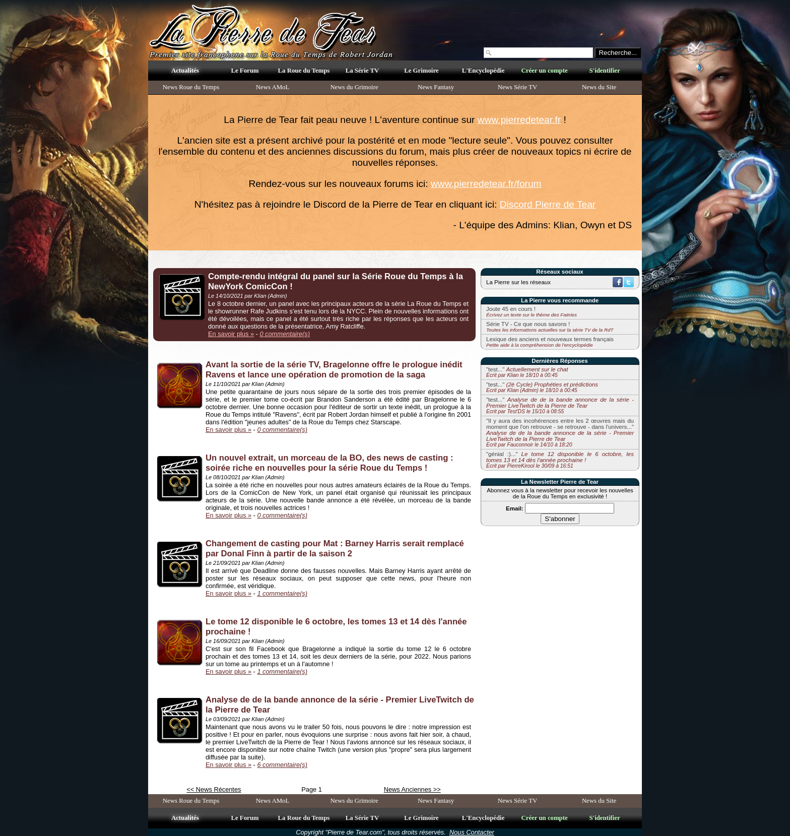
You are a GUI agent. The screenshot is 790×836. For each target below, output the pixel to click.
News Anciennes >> (412, 789)
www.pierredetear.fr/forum (486, 183)
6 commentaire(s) (282, 764)
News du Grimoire (354, 87)
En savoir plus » (231, 334)
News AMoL (272, 87)
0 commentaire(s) (284, 334)
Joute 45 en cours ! (511, 309)
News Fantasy (436, 87)
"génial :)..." (560, 460)
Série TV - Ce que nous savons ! (528, 324)
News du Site (599, 87)
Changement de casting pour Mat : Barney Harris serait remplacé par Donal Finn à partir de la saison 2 (335, 548)
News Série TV (518, 87)
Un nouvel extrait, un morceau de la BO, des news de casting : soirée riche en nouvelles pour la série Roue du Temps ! (329, 463)
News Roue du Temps (191, 87)
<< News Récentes (213, 789)
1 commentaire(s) (282, 593)
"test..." (527, 372)
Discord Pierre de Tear (548, 204)
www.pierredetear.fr (519, 119)
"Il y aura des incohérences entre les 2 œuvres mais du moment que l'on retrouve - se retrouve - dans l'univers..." (560, 432)
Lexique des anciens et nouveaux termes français (550, 339)
